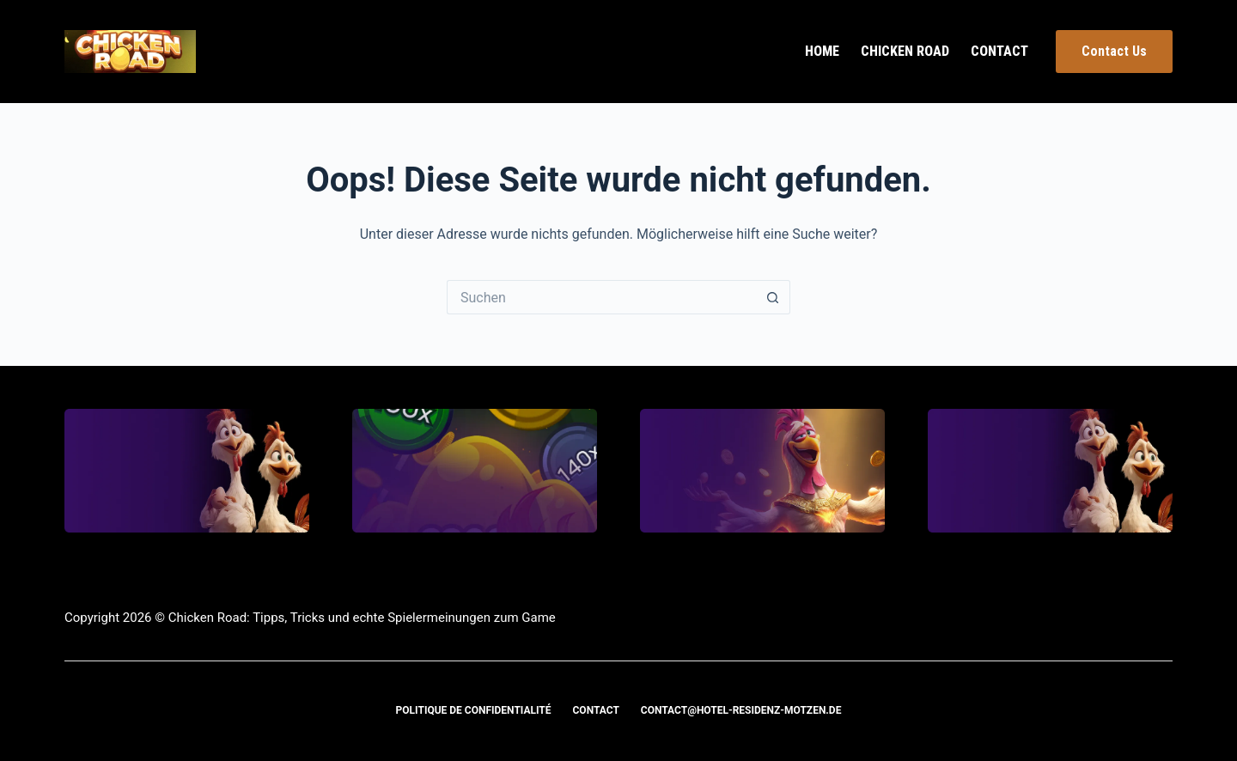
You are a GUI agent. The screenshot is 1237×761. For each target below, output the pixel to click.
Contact (999, 51)
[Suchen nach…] (601, 297)
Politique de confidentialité (473, 710)
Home (822, 51)
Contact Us (1114, 51)
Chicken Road (905, 51)
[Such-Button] (773, 297)
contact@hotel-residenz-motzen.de (741, 710)
